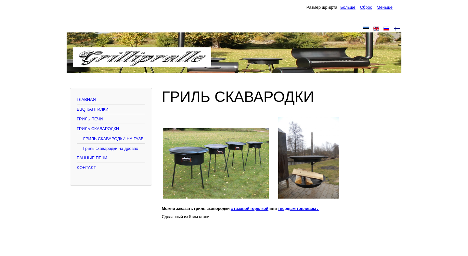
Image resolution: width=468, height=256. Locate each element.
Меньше (385, 7)
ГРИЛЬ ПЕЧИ (90, 118)
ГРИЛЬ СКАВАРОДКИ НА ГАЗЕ (113, 138)
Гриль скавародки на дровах (110, 148)
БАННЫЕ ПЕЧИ (92, 157)
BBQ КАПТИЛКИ (93, 109)
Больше (348, 7)
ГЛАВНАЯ (86, 99)
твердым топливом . (298, 208)
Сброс (366, 7)
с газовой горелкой (249, 208)
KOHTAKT (86, 167)
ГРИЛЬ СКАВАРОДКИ (98, 128)
